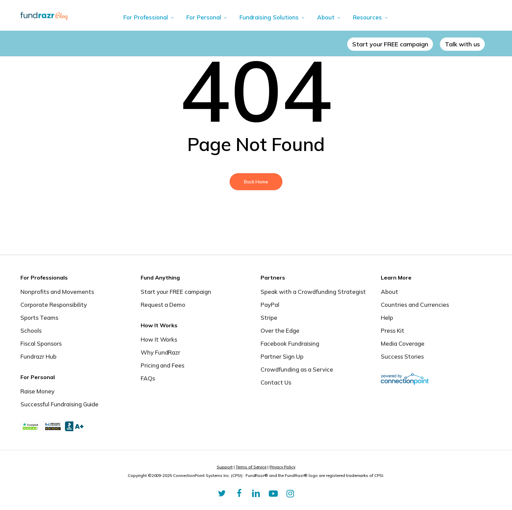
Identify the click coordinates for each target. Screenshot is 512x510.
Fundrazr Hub (38, 356)
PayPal (270, 304)
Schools (31, 330)
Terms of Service (251, 466)
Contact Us (276, 382)
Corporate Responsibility (53, 304)
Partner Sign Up (282, 356)
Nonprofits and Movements (57, 291)
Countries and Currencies (415, 304)
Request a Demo (163, 304)
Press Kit (392, 330)
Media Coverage (402, 343)
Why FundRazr (161, 352)
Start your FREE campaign (176, 291)
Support (225, 466)
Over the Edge (280, 330)
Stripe (269, 317)
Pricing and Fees (163, 365)
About (389, 291)
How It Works (159, 339)
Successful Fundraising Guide (59, 404)
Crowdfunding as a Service (297, 369)
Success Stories (402, 356)
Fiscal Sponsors (41, 343)
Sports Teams (39, 317)
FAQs (148, 378)
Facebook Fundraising (290, 343)
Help (387, 317)
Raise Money (37, 391)
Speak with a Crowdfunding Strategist (313, 291)
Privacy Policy (282, 466)
